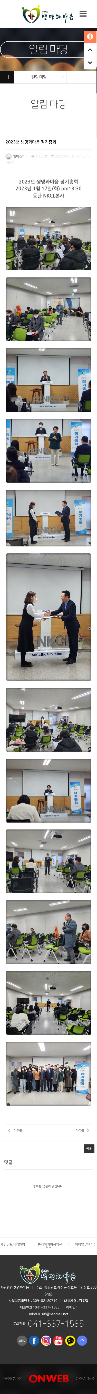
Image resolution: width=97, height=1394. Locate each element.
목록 (89, 1149)
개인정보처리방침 (13, 1244)
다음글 (82, 1130)
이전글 (15, 1130)
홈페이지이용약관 (50, 1244)
